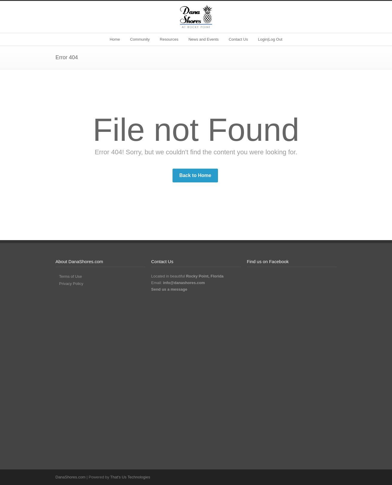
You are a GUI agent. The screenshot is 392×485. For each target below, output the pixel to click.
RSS (331, 477)
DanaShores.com (71, 477)
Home (115, 39)
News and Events (203, 39)
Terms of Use (70, 276)
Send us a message (169, 289)
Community (140, 39)
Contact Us (238, 39)
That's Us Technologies (130, 477)
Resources (169, 39)
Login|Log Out (270, 39)
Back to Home (195, 175)
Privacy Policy (71, 283)
